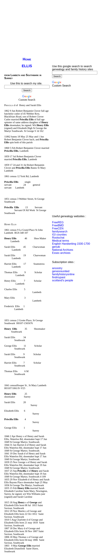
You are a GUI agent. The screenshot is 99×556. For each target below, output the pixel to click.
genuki (56, 246)
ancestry (57, 268)
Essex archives (61, 252)
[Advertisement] (45, 25)
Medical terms (60, 240)
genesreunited (60, 271)
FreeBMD (58, 225)
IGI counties (59, 234)
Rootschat (58, 237)
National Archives (62, 249)
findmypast (58, 277)
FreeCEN (57, 228)
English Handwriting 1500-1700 (71, 243)
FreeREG (58, 222)
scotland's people (62, 280)
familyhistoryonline (63, 274)
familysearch (59, 231)
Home (27, 59)
